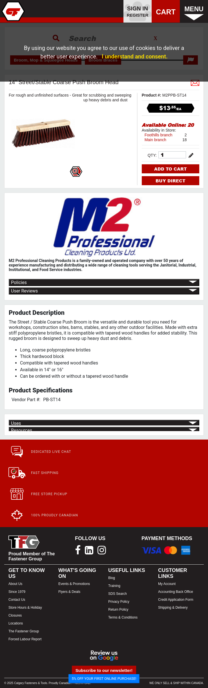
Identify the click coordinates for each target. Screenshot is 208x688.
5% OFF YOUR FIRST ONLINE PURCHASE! (104, 678)
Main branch (155, 139)
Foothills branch (158, 135)
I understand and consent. (135, 56)
